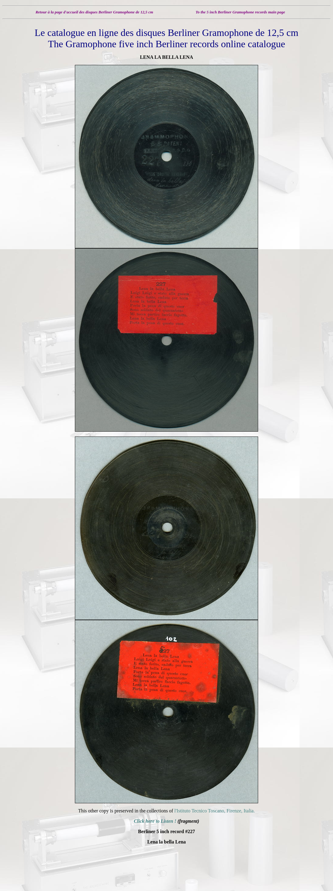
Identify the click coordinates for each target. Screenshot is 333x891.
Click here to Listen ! (155, 821)
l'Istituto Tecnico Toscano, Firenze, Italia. (214, 810)
